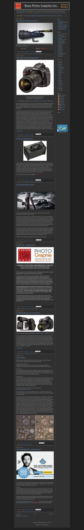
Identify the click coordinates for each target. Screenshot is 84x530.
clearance (60, 35)
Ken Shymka (61, 98)
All (23, 15)
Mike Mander (61, 101)
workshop (38, 511)
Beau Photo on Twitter (62, 27)
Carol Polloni (61, 96)
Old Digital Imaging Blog (62, 22)
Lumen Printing (20, 357)
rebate (59, 49)
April (59, 80)
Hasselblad (30, 352)
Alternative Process (23, 444)
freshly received (61, 39)
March (59, 81)
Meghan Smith (62, 99)
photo (59, 46)
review (36, 352)
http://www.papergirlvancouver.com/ (23, 389)
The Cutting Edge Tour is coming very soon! (28, 449)
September (60, 72)
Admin (26, 15)
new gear (30, 135)
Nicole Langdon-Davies (62, 105)
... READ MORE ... (19, 131)
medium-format (61, 42)
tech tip (59, 54)
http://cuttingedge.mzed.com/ (24, 502)
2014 (59, 66)
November (60, 69)
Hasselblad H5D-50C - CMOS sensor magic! (44, 333)
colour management (61, 36)
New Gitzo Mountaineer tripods (25, 184)
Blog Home (60, 20)
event (30, 511)
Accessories (59, 15)
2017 (59, 61)
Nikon (33, 135)
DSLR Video (27, 511)
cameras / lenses (23, 135)
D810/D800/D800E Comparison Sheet (39, 100)
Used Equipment (41, 15)
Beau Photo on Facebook (62, 26)
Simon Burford (62, 109)
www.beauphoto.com (22, 12)
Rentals (36, 15)
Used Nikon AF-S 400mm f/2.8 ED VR (27, 21)
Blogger (47, 524)
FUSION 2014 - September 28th (25, 245)
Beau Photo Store (62, 95)
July (59, 75)
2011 (59, 90)
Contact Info (60, 23)
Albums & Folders (53, 15)
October (59, 70)
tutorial (59, 56)
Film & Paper (47, 15)
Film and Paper (29, 444)
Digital (33, 15)
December (60, 67)
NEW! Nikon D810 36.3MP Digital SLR (27, 58)
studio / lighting (33, 181)
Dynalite (25, 181)
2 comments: (31, 351)
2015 (59, 64)
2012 (59, 88)
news (32, 511)
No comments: (31, 51)
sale (59, 52)
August (59, 73)
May (59, 78)
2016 (59, 62)
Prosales (29, 15)
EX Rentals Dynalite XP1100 (24, 139)
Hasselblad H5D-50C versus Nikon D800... (28, 313)
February (60, 83)
